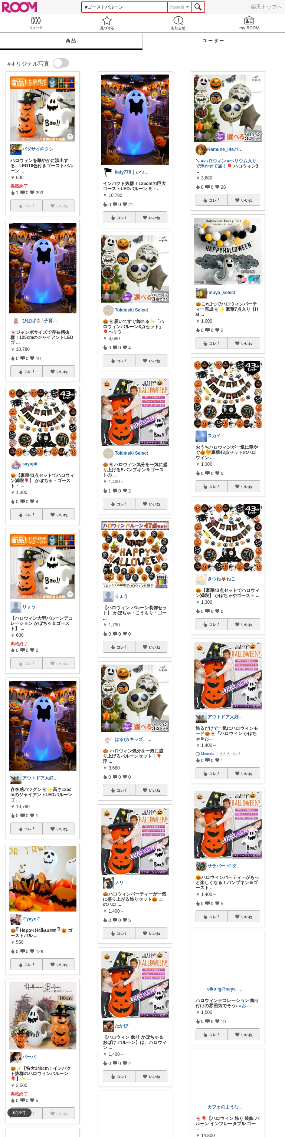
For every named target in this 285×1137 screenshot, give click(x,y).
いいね (62, 371)
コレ (29, 371)
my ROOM (249, 23)
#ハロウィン (213, 161)
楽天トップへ (266, 7)
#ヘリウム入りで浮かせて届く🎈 (226, 163)
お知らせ (178, 23)
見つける (106, 23)
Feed (35, 23)
